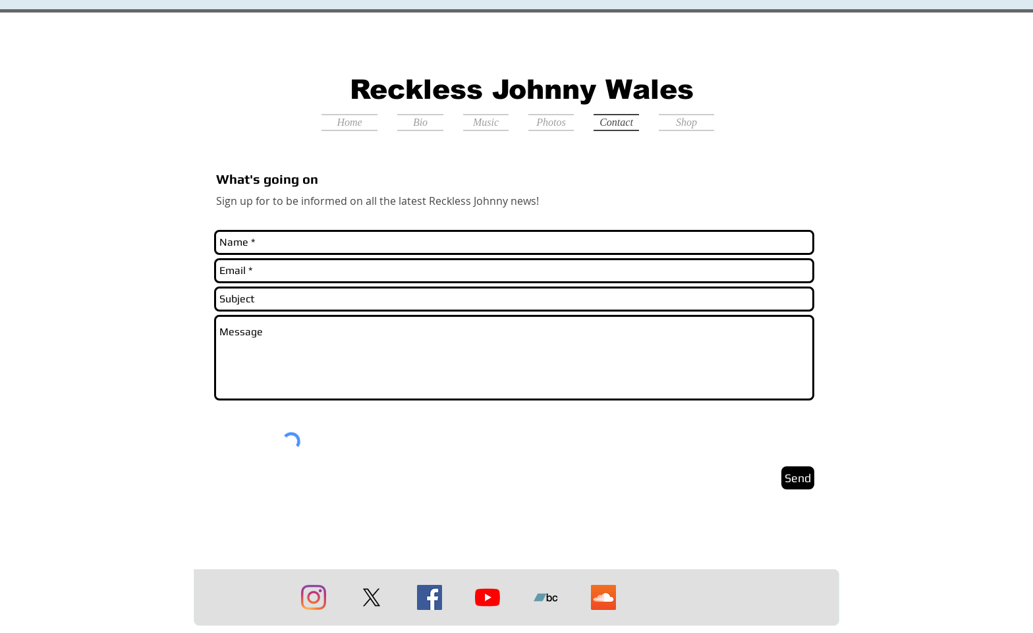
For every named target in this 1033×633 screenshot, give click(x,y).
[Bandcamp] (545, 597)
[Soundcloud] (603, 597)
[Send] (797, 477)
